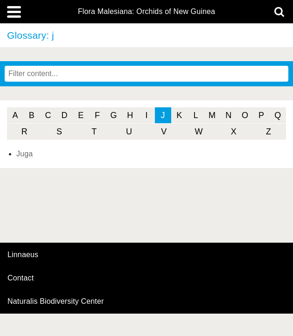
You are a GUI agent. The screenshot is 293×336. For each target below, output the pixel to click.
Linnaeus (22, 255)
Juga (24, 154)
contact (20, 278)
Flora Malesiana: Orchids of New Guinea (146, 11)
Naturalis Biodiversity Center (55, 301)
